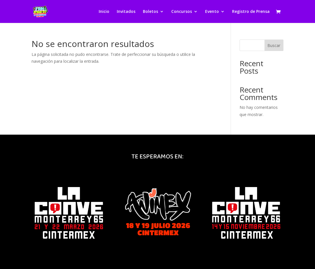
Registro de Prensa (251, 11)
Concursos (181, 11)
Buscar (273, 45)
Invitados (126, 11)
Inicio (104, 11)
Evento (212, 11)
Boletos (150, 11)
